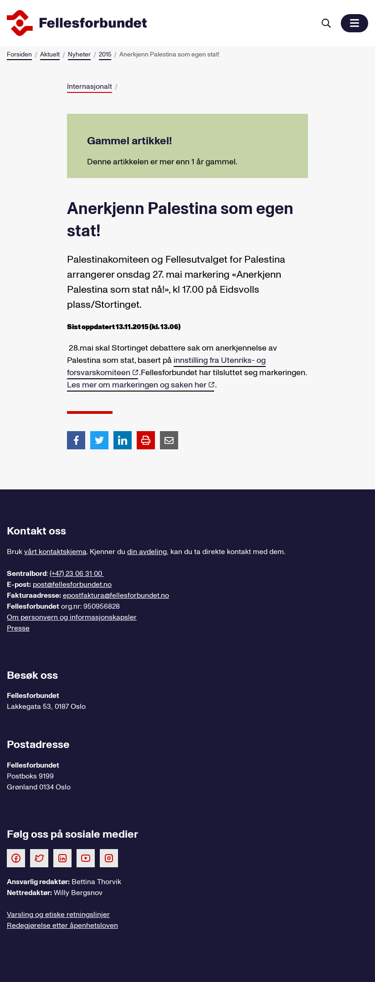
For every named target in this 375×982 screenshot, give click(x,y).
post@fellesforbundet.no (72, 585)
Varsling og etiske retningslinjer (58, 915)
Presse (18, 628)
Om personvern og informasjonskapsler (72, 617)
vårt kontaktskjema (55, 552)
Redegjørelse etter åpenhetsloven (62, 926)
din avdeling (147, 552)
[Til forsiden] (159, 23)
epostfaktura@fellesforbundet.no (116, 595)
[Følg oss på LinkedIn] (62, 858)
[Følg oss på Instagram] (109, 858)
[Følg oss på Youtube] (86, 858)
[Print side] (146, 440)
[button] (354, 23)
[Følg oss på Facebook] (16, 858)
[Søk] (326, 23)
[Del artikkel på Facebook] (76, 440)
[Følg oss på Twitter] (39, 858)
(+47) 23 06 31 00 (77, 574)
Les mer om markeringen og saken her (136, 385)
